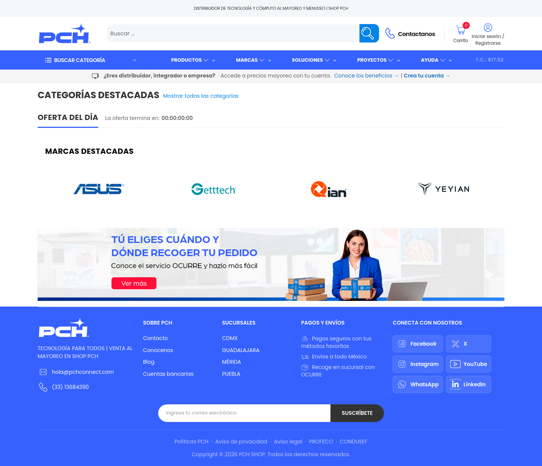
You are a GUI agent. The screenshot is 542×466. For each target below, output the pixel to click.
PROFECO (321, 441)
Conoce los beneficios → (366, 75)
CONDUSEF (353, 441)
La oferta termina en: (132, 118)
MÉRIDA (231, 362)
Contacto (155, 338)
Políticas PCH (192, 441)
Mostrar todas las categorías (201, 96)
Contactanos (416, 34)
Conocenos (158, 350)
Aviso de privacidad (241, 441)
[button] (90, 60)
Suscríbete (357, 413)
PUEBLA (231, 374)
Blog (148, 362)
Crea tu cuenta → (427, 75)
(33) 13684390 (70, 387)
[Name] (369, 33)
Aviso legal (288, 441)
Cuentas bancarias (168, 374)
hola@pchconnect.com (83, 372)
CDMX (230, 338)
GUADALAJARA (240, 350)
